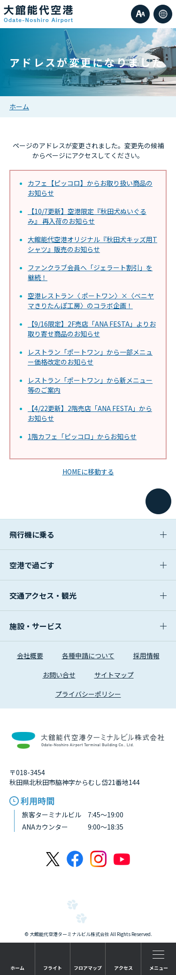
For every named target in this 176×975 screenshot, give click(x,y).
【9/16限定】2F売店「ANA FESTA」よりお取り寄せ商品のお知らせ (92, 328)
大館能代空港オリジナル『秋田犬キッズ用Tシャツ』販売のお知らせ (92, 244)
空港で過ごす (88, 565)
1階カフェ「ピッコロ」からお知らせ (82, 436)
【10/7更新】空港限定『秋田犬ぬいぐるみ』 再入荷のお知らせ (87, 216)
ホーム (19, 106)
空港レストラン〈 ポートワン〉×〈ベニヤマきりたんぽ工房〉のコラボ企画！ (91, 300)
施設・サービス (88, 626)
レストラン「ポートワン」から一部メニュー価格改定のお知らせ (90, 356)
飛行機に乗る (88, 534)
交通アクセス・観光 (88, 595)
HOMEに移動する (88, 471)
